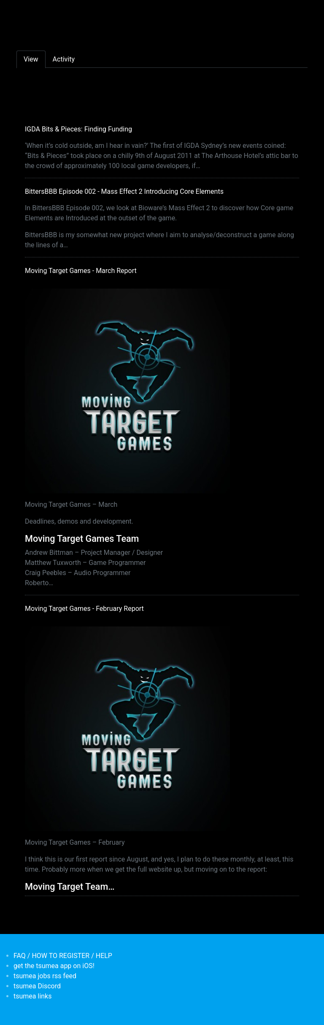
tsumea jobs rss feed (45, 976)
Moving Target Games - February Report (84, 609)
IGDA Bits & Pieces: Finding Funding (78, 129)
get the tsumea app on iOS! (54, 966)
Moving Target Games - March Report (81, 271)
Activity (64, 59)
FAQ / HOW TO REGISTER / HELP (63, 956)
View (31, 59)
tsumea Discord (37, 986)
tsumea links (32, 996)
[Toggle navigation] (22, 11)
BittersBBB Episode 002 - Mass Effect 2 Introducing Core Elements (124, 191)
